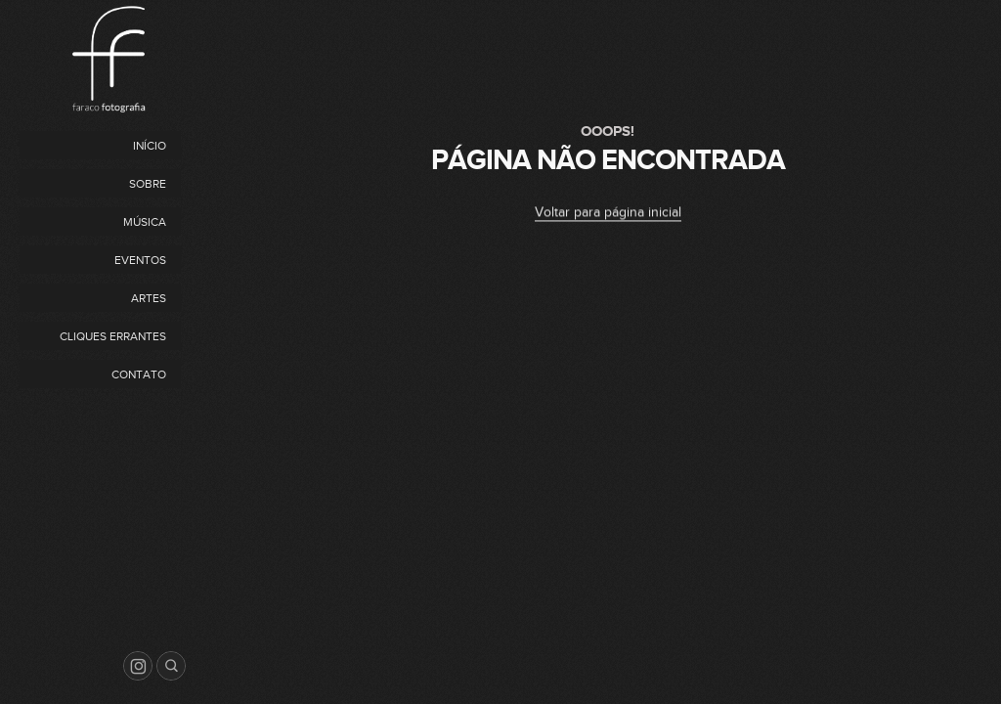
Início (149, 146)
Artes (148, 298)
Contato (138, 374)
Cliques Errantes (113, 336)
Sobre (147, 184)
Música (144, 222)
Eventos (140, 260)
